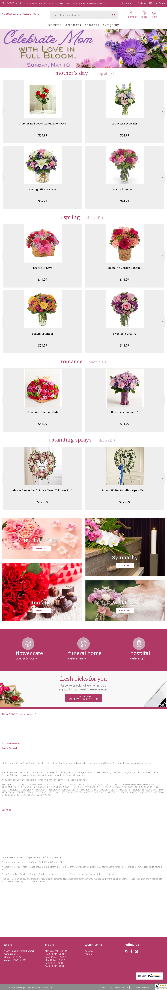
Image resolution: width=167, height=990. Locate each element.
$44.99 (124, 201)
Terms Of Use (106, 987)
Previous (4, 111)
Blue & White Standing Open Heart (124, 490)
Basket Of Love (42, 267)
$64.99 (124, 135)
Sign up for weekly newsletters (84, 697)
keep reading (13, 743)
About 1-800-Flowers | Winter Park (21, 714)
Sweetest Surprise (124, 333)
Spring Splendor (42, 333)
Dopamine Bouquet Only (42, 412)
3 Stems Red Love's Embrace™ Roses (42, 123)
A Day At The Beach (124, 123)
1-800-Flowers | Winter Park (21, 14)
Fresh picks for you (83, 683)
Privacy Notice (121, 987)
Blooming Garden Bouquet (125, 267)
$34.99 (42, 135)
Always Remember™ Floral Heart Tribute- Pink (42, 490)
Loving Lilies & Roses (42, 189)
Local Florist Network (140, 987)
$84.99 (124, 424)
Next (162, 111)
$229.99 (42, 502)
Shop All (102, 74)
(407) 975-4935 (14, 3)
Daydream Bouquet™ (124, 412)
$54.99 (42, 345)
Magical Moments (124, 189)
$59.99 (42, 201)
